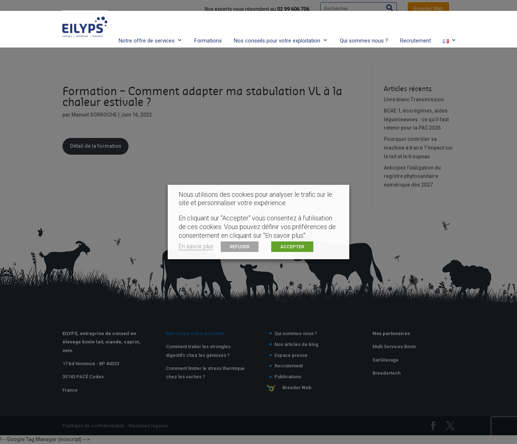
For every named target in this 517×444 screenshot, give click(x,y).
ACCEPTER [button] (292, 246)
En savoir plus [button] (196, 246)
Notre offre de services (147, 26)
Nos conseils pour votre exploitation (277, 26)
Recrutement (415, 26)
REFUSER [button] (239, 246)
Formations (208, 26)
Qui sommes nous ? (364, 26)
